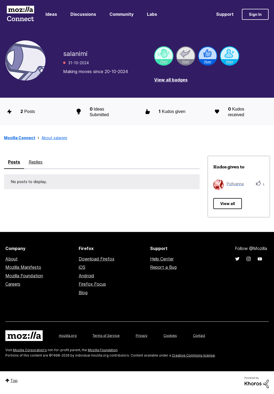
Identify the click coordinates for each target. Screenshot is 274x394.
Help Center (162, 259)
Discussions (83, 14)
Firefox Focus (92, 284)
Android (86, 275)
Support (225, 14)
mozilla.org (68, 336)
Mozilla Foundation (24, 275)
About (11, 259)
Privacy (141, 336)
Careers (12, 284)
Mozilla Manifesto (23, 267)
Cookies (170, 336)
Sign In (255, 14)
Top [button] (14, 380)
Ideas (51, 14)
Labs (152, 14)
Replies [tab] (36, 162)
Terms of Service (106, 336)
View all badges (171, 79)
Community (121, 14)
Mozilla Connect (20, 14)
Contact (199, 336)
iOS (82, 267)
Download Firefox (97, 259)
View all (227, 203)
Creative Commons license (193, 355)
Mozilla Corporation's (30, 350)
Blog (83, 292)
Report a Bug (163, 267)
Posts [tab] (14, 162)
